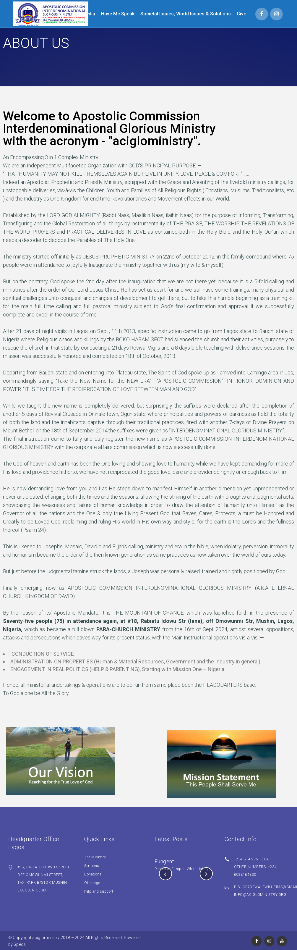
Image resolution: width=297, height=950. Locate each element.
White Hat (195, 869)
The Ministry (95, 857)
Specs (20, 944)
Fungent (164, 861)
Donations (93, 874)
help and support (98, 891)
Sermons (91, 865)
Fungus (178, 869)
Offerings (92, 883)
